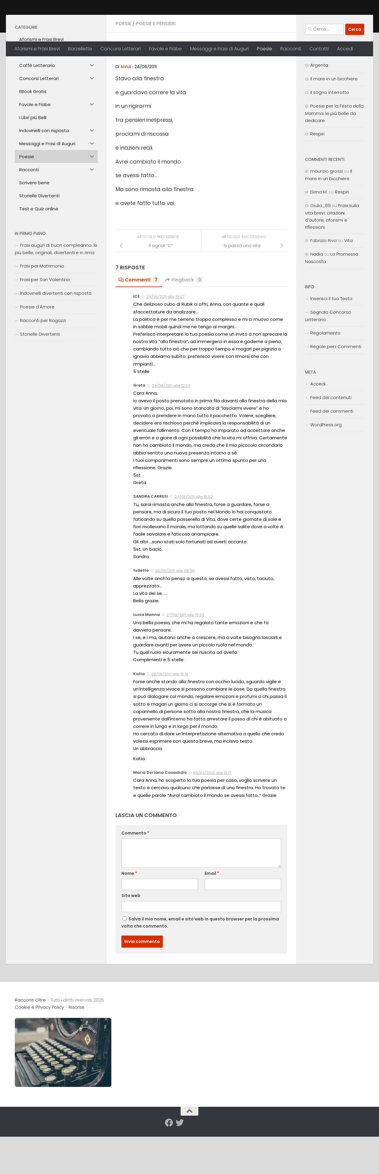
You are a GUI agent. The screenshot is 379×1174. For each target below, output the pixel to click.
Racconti (290, 48)
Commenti (139, 321)
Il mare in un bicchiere (334, 120)
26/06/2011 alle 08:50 (175, 612)
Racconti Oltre (58, 20)
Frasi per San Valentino (45, 321)
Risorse (76, 1048)
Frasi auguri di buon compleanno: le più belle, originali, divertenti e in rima (56, 290)
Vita (348, 282)
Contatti (319, 48)
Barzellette (80, 48)
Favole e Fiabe (165, 48)
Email (212, 915)
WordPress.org (326, 466)
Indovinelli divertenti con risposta (55, 334)
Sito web (130, 937)
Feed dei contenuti (330, 439)
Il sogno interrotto (329, 134)
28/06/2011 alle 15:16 (169, 715)
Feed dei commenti (331, 452)
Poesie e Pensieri (156, 65)
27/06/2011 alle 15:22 (185, 656)
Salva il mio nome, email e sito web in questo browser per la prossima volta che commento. (200, 963)
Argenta (319, 106)
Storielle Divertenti (40, 375)
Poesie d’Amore (37, 348)
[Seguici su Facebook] (169, 1164)
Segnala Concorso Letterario (328, 357)
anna (126, 108)
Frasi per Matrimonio (42, 307)
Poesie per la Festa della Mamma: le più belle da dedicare (334, 154)
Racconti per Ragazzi (43, 362)
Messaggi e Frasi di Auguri (219, 48)
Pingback (185, 321)
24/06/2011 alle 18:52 (193, 538)
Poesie (264, 48)
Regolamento (325, 374)
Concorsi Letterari (120, 48)
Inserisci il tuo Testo (331, 340)
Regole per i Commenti (335, 388)
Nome (129, 915)
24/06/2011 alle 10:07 (165, 338)
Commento (135, 874)
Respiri (317, 175)
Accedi (345, 48)
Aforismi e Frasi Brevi (37, 48)
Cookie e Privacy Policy (39, 1048)
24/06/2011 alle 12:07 (171, 427)
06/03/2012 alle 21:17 (212, 814)
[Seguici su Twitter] (180, 1164)
